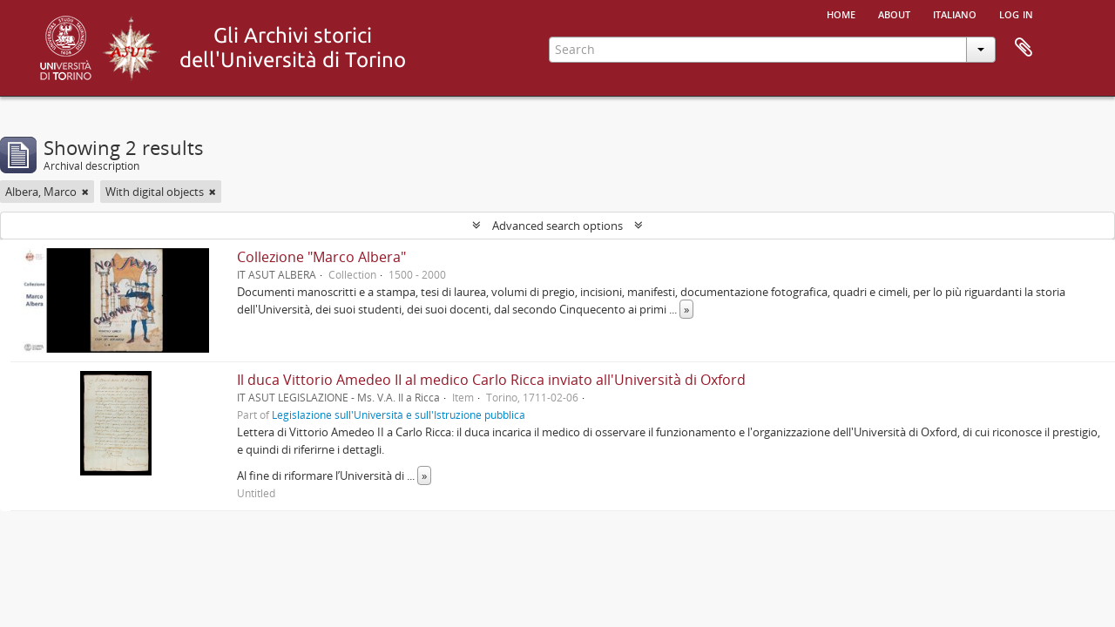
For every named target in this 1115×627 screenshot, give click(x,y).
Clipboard (1023, 48)
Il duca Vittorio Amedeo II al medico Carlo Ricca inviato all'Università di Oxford (491, 379)
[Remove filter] (85, 191)
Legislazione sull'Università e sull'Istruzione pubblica (398, 414)
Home (841, 13)
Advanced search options (557, 225)
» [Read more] (686, 309)
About (894, 13)
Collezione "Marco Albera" (321, 256)
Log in (1016, 13)
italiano (954, 13)
